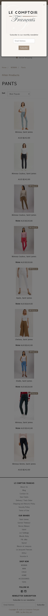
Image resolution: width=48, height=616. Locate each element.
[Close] (44, 4)
